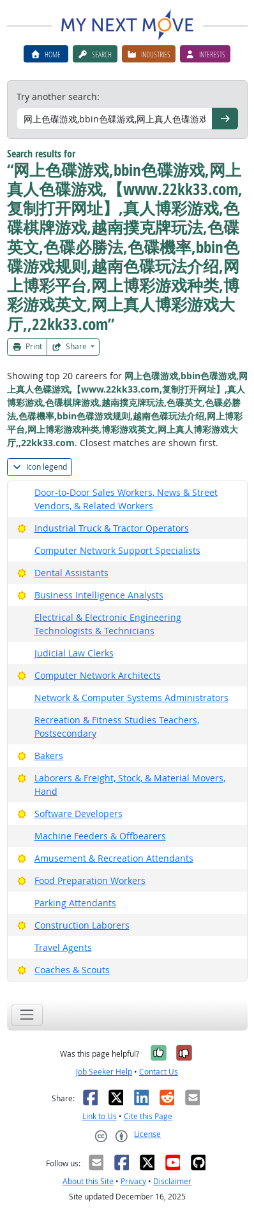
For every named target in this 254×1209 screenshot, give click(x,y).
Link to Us (99, 1116)
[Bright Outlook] (22, 528)
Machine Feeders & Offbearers (100, 836)
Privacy (133, 1181)
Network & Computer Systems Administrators (131, 697)
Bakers (48, 755)
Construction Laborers (82, 925)
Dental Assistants (71, 573)
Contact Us (158, 1071)
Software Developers (78, 813)
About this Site (88, 1181)
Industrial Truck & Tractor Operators (111, 528)
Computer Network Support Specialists (117, 550)
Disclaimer (172, 1181)
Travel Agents (63, 947)
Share (70, 346)
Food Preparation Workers (90, 880)
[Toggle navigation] (27, 1015)
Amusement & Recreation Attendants (113, 858)
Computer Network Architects (97, 675)
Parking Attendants (75, 903)
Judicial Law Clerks (74, 653)
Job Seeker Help (104, 1071)
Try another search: (58, 96)
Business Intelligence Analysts (98, 595)
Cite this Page (148, 1116)
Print (27, 346)
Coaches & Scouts (72, 970)
